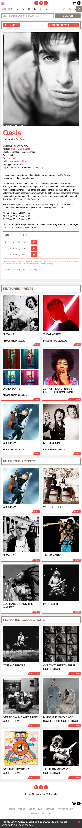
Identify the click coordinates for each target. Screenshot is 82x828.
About (31, 809)
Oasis (14, 149)
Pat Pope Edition (18, 161)
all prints (11, 25)
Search (68, 16)
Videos (21, 809)
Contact (49, 809)
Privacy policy (65, 809)
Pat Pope (20, 139)
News (12, 809)
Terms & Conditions (41, 814)
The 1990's (12, 158)
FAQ (40, 809)
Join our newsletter (63, 25)
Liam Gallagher (25, 149)
